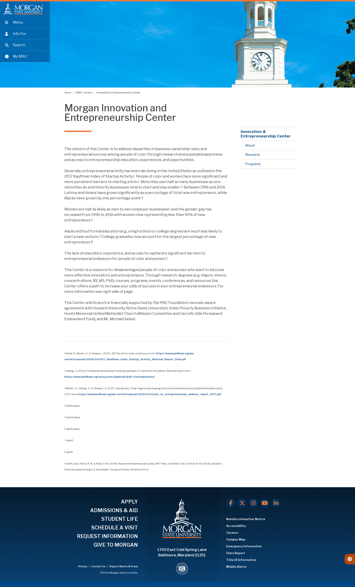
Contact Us (98, 566)
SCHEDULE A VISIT (114, 528)
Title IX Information (241, 560)
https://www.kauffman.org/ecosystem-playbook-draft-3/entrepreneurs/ (109, 376)
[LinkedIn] (276, 503)
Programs (253, 164)
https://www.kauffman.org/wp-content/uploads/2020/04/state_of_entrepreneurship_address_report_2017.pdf (149, 394)
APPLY (129, 502)
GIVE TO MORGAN (116, 545)
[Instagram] (253, 503)
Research (252, 155)
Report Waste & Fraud (124, 566)
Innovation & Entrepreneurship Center (118, 92)
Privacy (83, 566)
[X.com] (242, 503)
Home (68, 92)
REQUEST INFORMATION (107, 536)
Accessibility (236, 526)
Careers (232, 532)
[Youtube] (264, 503)
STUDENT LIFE (119, 519)
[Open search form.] (25, 48)
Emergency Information (244, 546)
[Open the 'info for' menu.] (25, 36)
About (250, 145)
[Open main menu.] (25, 25)
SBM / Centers (84, 92)
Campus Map (235, 539)
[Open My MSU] (25, 59)
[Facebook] (230, 503)
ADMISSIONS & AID (114, 510)
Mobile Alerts (236, 566)
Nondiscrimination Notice (245, 519)
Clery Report (235, 553)
